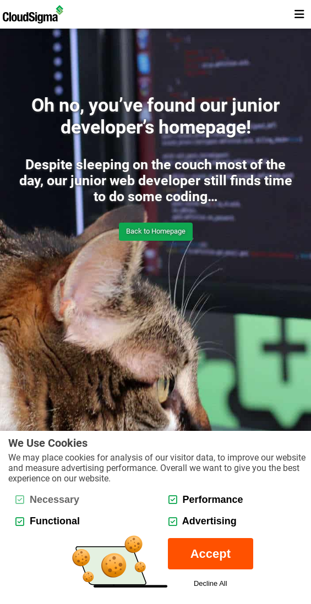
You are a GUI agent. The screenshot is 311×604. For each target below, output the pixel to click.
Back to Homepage (155, 231)
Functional (47, 521)
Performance (205, 499)
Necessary (47, 499)
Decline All (210, 583)
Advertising (202, 521)
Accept (210, 554)
